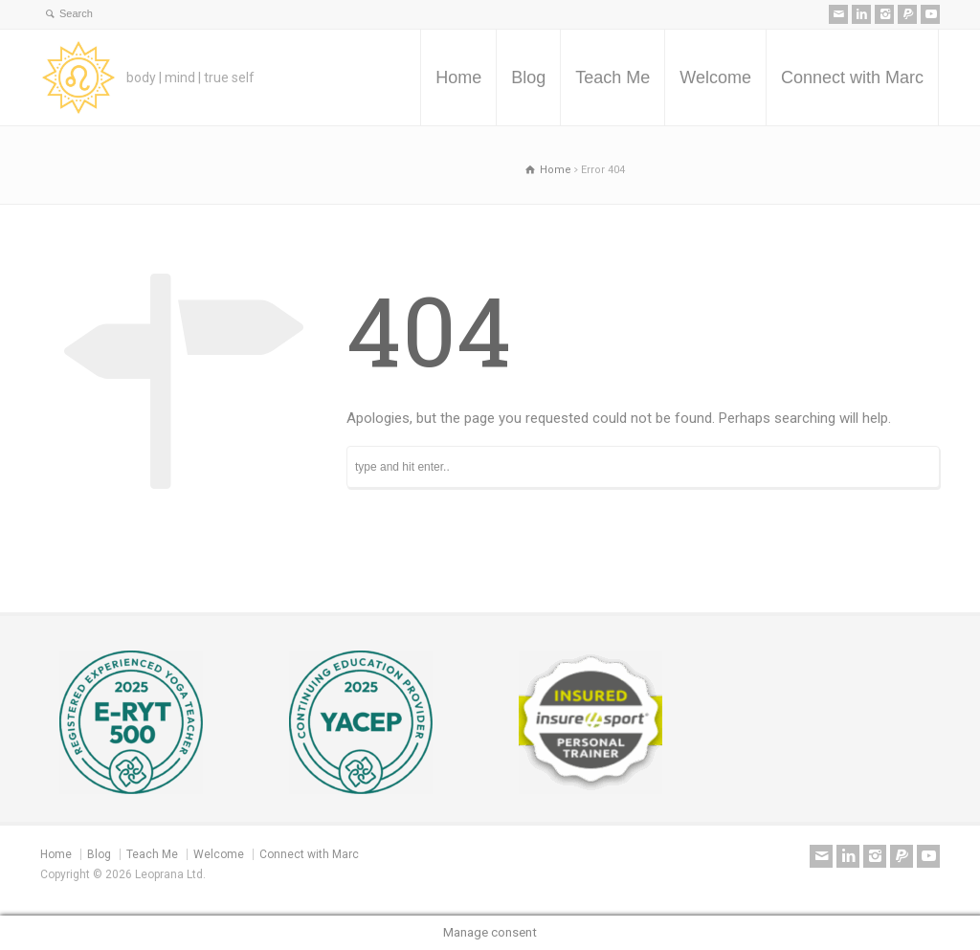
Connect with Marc (852, 77)
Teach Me (612, 77)
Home (458, 77)
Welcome (715, 77)
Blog (528, 77)
